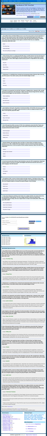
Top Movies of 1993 (6, 417)
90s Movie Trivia (6, 414)
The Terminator (40, 418)
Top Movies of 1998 (6, 427)
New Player (39, 1)
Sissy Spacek (5, 184)
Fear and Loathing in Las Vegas (9, 50)
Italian (4, 168)
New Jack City (5, 120)
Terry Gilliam (40, 419)
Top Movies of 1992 (6, 428)
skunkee (18, 408)
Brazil (4, 43)
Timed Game (42, 31)
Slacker (4, 149)
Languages (36, 414)
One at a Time (31, 31)
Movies (25, 414)
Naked (4, 156)
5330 (30, 21)
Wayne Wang (5, 67)
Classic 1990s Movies (7, 416)
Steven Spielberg (6, 95)
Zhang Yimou (5, 69)
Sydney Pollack (6, 135)
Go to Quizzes (31, 426)
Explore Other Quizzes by (33, 423)
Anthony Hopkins (34, 419)
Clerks (4, 153)
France (4, 83)
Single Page (37, 31)
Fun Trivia (5, 1)
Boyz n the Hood (6, 117)
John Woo (5, 64)
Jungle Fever (5, 115)
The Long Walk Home (7, 202)
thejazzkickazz (28, 13)
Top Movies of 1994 (6, 429)
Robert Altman (6, 132)
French (4, 166)
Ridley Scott (5, 137)
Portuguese (5, 171)
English (31, 414)
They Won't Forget (6, 209)
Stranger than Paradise (7, 151)
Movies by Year (41, 414)
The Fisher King (6, 46)
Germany (5, 85)
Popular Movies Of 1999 (7, 423)
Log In (44, 1)
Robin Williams (27, 418)
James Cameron (6, 102)
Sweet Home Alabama (7, 204)
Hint (44, 40)
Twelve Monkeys (6, 48)
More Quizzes (31, 428)
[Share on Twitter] (37, 17)
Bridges (29, 417)
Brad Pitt (31, 418)
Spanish (4, 173)
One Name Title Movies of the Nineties (10, 418)
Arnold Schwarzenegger (38, 417)
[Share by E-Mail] (42, 17)
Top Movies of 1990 (6, 421)
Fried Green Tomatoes (7, 207)
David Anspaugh (6, 130)
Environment (26, 415)
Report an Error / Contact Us (31, 434)
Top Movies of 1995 (6, 424)
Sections (10, 1)
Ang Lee (4, 62)
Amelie (35, 418)
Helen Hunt (5, 186)
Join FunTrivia (11, 3)
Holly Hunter (5, 188)
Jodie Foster (5, 190)
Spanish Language (33, 415)
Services (18, 1)
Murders (25, 417)
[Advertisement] (23, 25)
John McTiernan (6, 100)
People (28, 414)
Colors (4, 113)
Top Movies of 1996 (6, 425)
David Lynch (5, 98)
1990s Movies (39, 415)
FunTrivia (29, 431)
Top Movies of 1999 (6, 420)
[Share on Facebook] (31, 17)
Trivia (15, 1)
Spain (4, 80)
